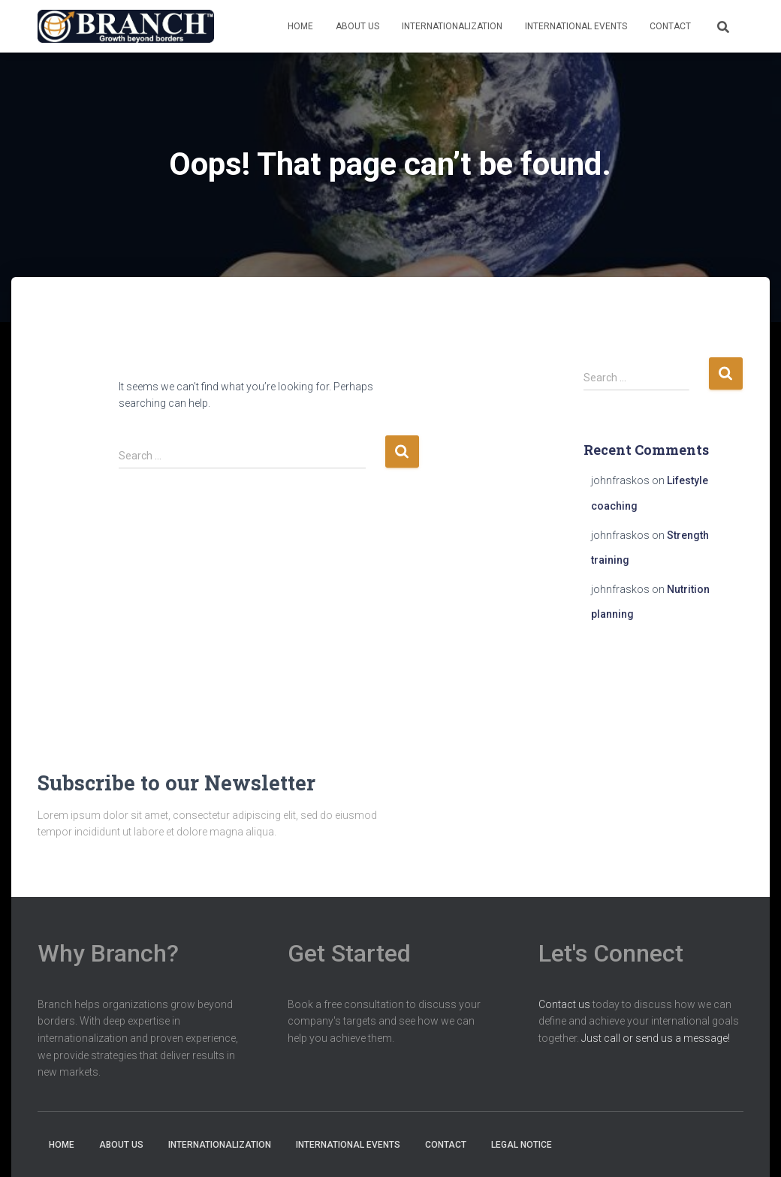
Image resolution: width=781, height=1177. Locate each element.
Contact (670, 26)
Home (300, 26)
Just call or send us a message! (655, 1038)
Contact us (564, 1004)
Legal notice (521, 1144)
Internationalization (452, 26)
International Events (576, 26)
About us (357, 26)
